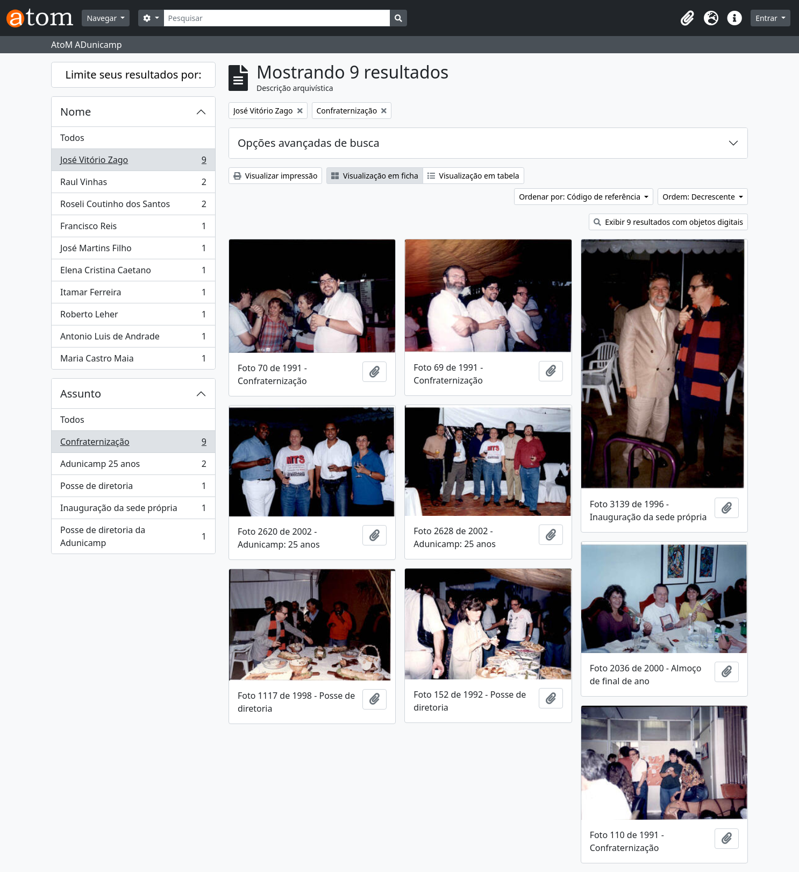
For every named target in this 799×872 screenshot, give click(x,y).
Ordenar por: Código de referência (581, 197)
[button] (687, 18)
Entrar (767, 18)
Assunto (80, 393)
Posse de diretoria (133, 488)
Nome (75, 111)
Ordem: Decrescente (699, 197)
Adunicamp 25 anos (133, 466)
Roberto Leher (133, 316)
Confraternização (133, 444)
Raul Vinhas (133, 184)
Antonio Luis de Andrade (133, 339)
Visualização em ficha (374, 176)
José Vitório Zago (133, 162)
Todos (72, 138)
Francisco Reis (133, 228)
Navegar (102, 18)
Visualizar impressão (275, 176)
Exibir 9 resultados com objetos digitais (668, 222)
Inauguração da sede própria (133, 510)
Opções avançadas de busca (309, 143)
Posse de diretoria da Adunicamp (133, 536)
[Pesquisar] (277, 18)
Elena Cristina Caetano (133, 272)
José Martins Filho (133, 250)
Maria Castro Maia (133, 360)
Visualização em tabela (473, 176)
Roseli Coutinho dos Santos (133, 206)
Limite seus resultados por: (133, 74)
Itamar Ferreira (133, 294)
